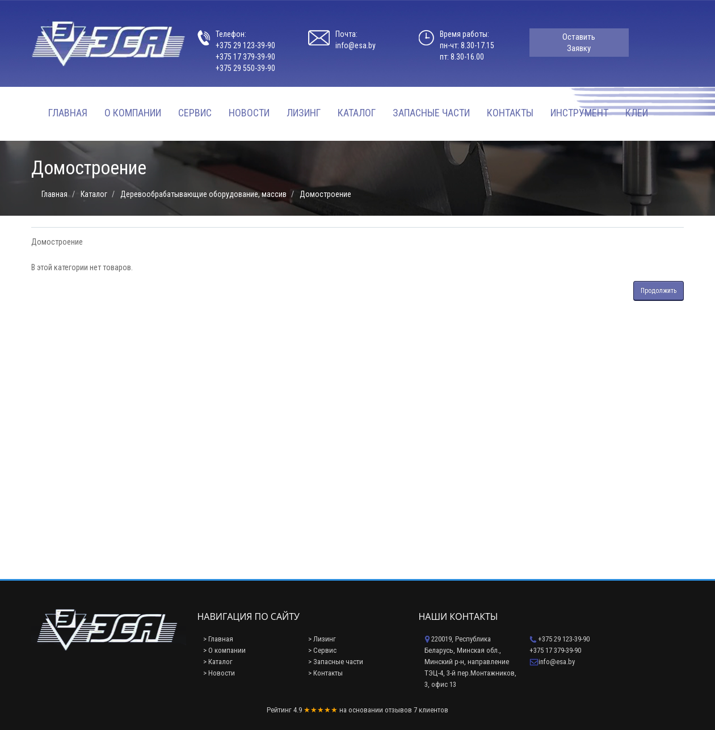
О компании (132, 113)
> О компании (224, 650)
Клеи (636, 113)
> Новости (219, 673)
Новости (249, 113)
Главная (67, 113)
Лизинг (304, 113)
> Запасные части (335, 661)
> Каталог (218, 661)
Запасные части (431, 113)
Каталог (357, 113)
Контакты (510, 113)
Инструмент (579, 113)
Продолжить (658, 291)
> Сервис (322, 650)
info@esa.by (355, 45)
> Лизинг (322, 639)
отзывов (398, 710)
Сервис (195, 113)
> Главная (218, 639)
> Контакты (325, 673)
